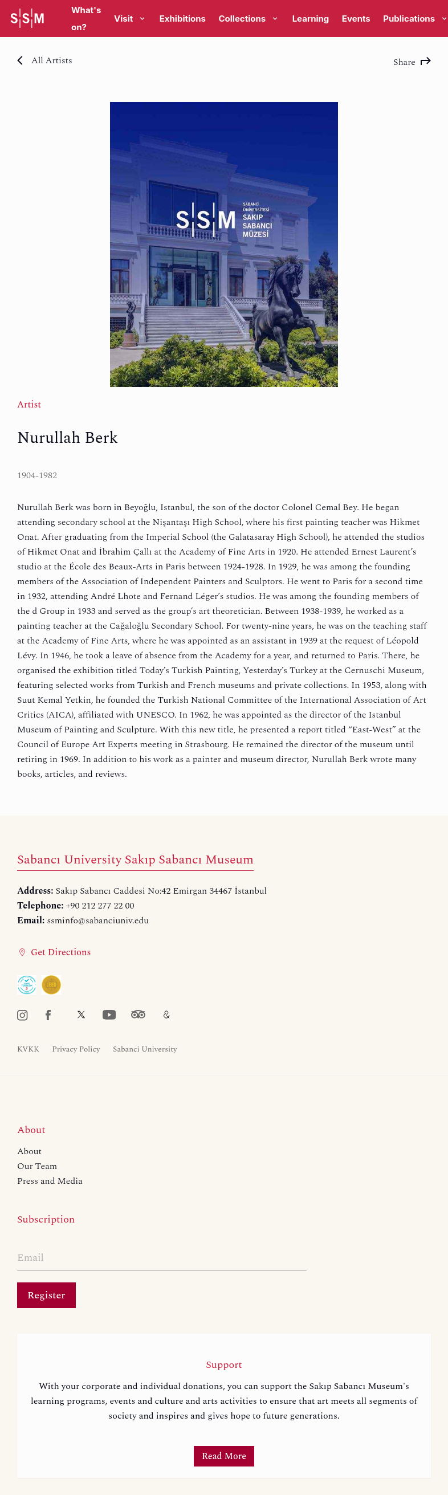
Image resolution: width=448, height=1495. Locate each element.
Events (356, 18)
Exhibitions (183, 18)
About (29, 1151)
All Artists (44, 60)
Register (46, 1295)
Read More (224, 1456)
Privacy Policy (76, 1049)
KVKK (28, 1049)
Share (412, 62)
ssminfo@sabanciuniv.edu (98, 920)
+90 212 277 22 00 (100, 906)
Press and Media (50, 1181)
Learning (310, 18)
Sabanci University (145, 1049)
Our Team (37, 1166)
